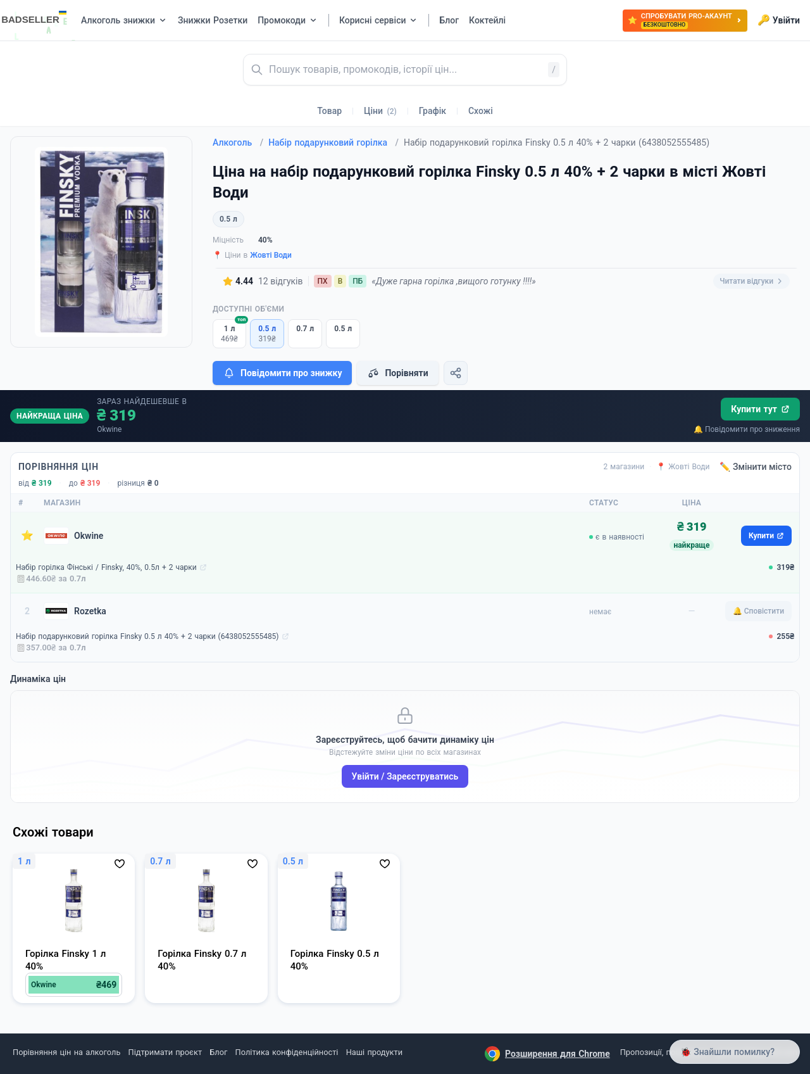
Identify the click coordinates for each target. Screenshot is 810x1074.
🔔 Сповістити (758, 611)
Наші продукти (374, 1052)
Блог (218, 1052)
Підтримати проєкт (165, 1052)
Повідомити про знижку (282, 373)
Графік (432, 111)
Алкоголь (238, 142)
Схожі (480, 111)
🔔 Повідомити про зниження (747, 429)
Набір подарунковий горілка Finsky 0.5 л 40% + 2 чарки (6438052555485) (147, 636)
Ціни (380, 111)
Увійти (778, 20)
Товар (329, 111)
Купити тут (760, 409)
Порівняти (397, 373)
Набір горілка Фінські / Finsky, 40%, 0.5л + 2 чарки (106, 567)
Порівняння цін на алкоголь (66, 1052)
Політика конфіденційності (287, 1052)
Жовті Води (271, 255)
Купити (766, 535)
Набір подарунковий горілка (333, 142)
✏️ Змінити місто (756, 467)
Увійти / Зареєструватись (405, 776)
